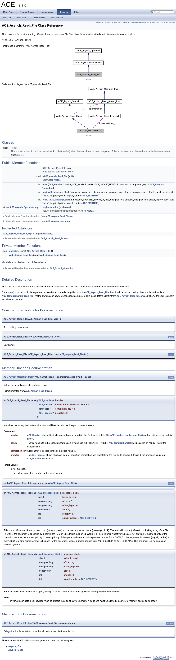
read (44, 192)
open (44, 184)
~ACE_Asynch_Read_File (54, 176)
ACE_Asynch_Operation (58, 221)
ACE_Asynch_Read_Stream (59, 216)
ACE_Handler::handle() (120, 443)
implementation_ (44, 233)
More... (133, 34)
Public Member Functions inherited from (38, 216)
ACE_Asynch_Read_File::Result (100, 292)
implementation (50, 207)
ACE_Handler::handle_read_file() (18, 296)
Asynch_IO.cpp (15, 649)
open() (11, 292)
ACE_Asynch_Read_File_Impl (17, 233)
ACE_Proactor (157, 184)
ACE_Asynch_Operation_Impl (24, 207)
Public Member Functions (112, 22)
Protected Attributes (130, 22)
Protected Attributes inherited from (35, 238)
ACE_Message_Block (58, 192)
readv (45, 199)
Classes (98, 22)
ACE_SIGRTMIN (90, 195)
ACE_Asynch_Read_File (54, 168)
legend (88, 79)
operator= (14, 251)
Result (14, 148)
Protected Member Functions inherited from (38, 268)
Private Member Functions (149, 22)
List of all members (168, 22)
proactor (47, 188)
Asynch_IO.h (14, 646)
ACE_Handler (55, 184)
